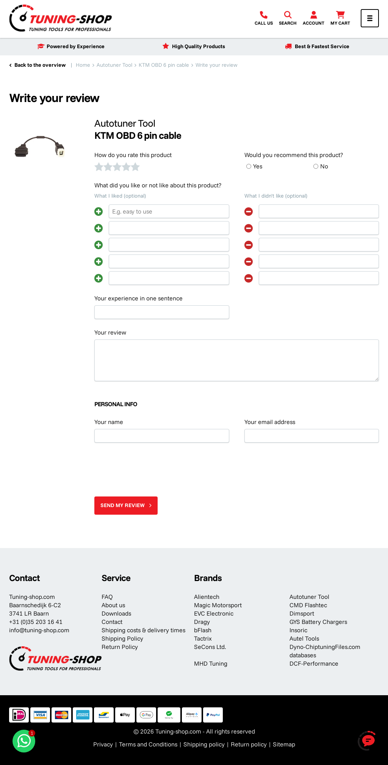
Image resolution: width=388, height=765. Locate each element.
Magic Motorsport (218, 605)
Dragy (202, 621)
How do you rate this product (133, 155)
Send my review (122, 505)
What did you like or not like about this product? (157, 185)
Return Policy (120, 646)
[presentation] (152, 466)
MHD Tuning (210, 663)
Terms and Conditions (148, 744)
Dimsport (301, 613)
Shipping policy (204, 744)
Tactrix (203, 638)
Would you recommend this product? (293, 155)
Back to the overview (40, 64)
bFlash (202, 630)
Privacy (103, 744)
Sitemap (284, 744)
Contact (112, 621)
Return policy (249, 744)
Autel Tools (304, 638)
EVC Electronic (213, 613)
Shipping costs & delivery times (143, 630)
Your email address (269, 422)
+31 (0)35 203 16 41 (36, 621)
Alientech (206, 596)
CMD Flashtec (308, 605)
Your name (108, 422)
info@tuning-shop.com (39, 630)
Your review (110, 332)
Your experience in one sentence (138, 298)
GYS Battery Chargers (318, 621)
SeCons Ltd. (210, 646)
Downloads (116, 613)
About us (113, 605)
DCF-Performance (313, 663)
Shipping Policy (122, 638)
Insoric (298, 630)
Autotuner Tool (309, 596)
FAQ (107, 596)
